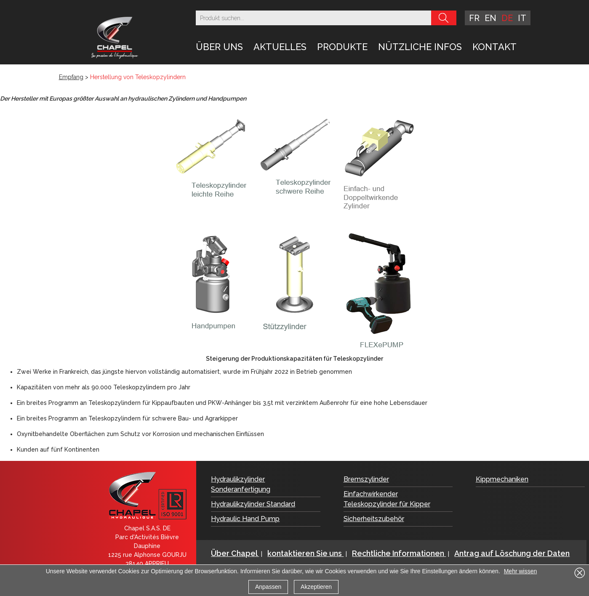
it (522, 18)
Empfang (71, 77)
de (507, 18)
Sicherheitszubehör (374, 519)
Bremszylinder (366, 479)
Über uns (219, 46)
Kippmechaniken (502, 479)
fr (474, 18)
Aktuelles (279, 46)
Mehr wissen (520, 571)
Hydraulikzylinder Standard (253, 504)
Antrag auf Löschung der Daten (512, 553)
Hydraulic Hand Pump (245, 519)
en (490, 18)
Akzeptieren (316, 586)
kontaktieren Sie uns (305, 553)
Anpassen (268, 586)
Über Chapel (235, 553)
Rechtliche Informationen (399, 553)
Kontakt (494, 46)
